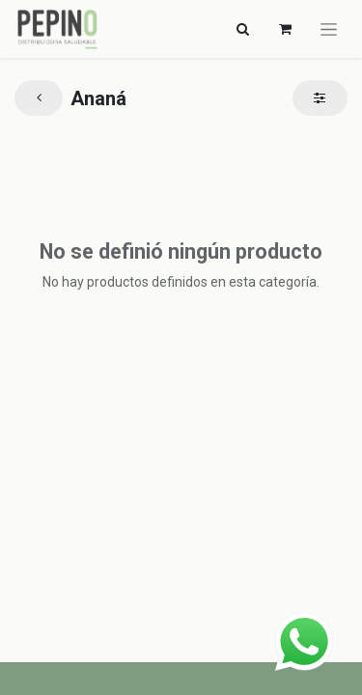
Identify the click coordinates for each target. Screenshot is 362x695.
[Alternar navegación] (242, 29)
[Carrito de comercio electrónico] (284, 29)
